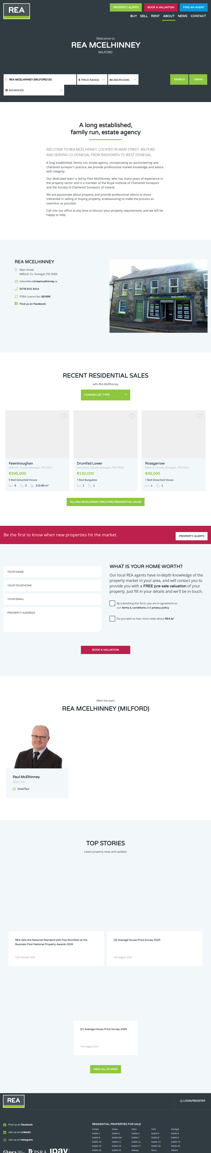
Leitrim (135, 1030)
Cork (153, 1005)
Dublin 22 (96, 1025)
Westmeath (176, 1038)
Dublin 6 (96, 1013)
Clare (134, 1005)
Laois (114, 1030)
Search (179, 79)
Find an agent (193, 7)
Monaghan (156, 1034)
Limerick (155, 1030)
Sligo (114, 1038)
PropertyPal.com (177, 1148)
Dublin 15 (96, 1021)
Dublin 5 (175, 1009)
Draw (198, 79)
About (168, 16)
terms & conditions (134, 595)
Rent (155, 16)
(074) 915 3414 (29, 278)
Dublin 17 (136, 1021)
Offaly (174, 1034)
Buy (133, 16)
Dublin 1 (96, 1009)
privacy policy (160, 595)
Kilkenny (96, 1030)
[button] (154, 79)
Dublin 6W (117, 1013)
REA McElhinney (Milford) (30, 79)
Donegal (175, 1005)
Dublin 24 (116, 1025)
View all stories (105, 944)
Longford (175, 1030)
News (182, 16)
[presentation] (135, 618)
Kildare (174, 1025)
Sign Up (60, 1062)
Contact (198, 16)
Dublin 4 (155, 1009)
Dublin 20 (175, 1021)
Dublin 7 (135, 1013)
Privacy (130, 1148)
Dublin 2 (116, 1009)
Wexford (96, 1042)
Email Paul (23, 776)
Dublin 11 (116, 1017)
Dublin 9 (175, 1013)
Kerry (153, 1025)
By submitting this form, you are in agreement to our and (147, 593)
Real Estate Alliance (49, 1148)
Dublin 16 (116, 1021)
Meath (135, 1034)
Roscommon (98, 1038)
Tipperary (136, 1038)
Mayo (114, 1034)
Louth (95, 1034)
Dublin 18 (156, 1021)
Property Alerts (125, 7)
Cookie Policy (81, 1148)
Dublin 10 (96, 1017)
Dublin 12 (136, 1017)
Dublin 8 (155, 1013)
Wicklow (116, 1042)
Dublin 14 (175, 1017)
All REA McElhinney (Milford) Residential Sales (105, 489)
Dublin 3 (135, 1009)
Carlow (95, 1005)
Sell (144, 16)
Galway (135, 1025)
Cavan (115, 1005)
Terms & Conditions (107, 1148)
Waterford (156, 1038)
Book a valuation (160, 7)
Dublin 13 (156, 1017)
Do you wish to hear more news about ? (145, 606)
